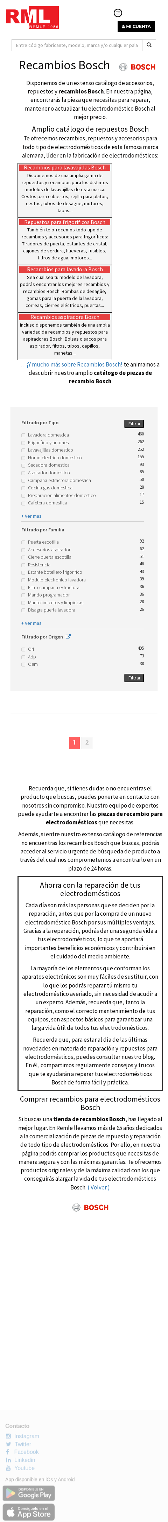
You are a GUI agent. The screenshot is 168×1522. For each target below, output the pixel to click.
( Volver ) (99, 1187)
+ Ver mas (31, 516)
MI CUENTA (136, 26)
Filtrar (134, 423)
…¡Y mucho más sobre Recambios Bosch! (71, 364)
